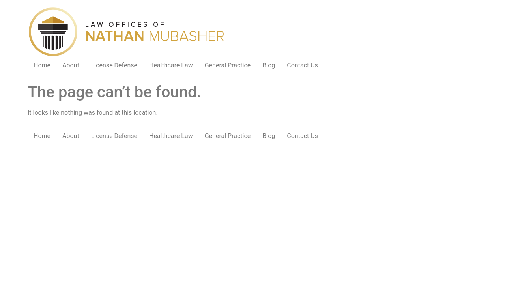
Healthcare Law (171, 65)
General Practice (228, 65)
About (70, 65)
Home (42, 65)
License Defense (114, 65)
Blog (268, 65)
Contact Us (302, 65)
